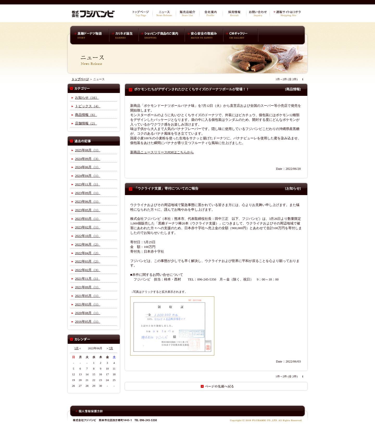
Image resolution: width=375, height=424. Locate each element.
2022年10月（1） (87, 236)
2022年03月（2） (87, 261)
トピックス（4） (87, 106)
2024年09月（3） (87, 159)
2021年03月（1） (87, 304)
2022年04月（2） (87, 253)
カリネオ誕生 (124, 35)
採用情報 (234, 13)
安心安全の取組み (203, 35)
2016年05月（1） (87, 321)
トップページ (140, 13)
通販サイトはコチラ (288, 13)
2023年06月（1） (87, 201)
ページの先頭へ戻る (216, 386)
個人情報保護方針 (89, 411)
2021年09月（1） (87, 287)
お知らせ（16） (87, 97)
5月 (76, 348)
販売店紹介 (187, 13)
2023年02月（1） (87, 227)
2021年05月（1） (87, 296)
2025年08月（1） (87, 150)
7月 (111, 348)
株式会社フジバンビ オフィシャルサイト (93, 13)
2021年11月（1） (87, 278)
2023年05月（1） (87, 210)
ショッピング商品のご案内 (161, 35)
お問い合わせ (258, 13)
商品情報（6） (86, 115)
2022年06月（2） (87, 244)
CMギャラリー (241, 35)
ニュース (164, 13)
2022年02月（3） (87, 270)
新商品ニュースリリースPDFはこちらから (162, 152)
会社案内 (211, 13)
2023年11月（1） (87, 184)
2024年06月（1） (87, 167)
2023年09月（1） (87, 193)
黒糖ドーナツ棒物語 (91, 35)
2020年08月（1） (87, 313)
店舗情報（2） (86, 123)
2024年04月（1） (87, 176)
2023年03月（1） (87, 219)
